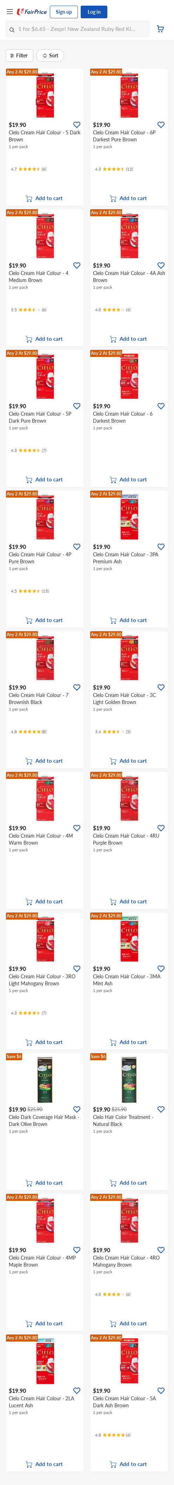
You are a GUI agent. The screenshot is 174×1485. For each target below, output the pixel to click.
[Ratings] (28, 169)
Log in (94, 12)
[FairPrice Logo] (32, 12)
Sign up (64, 12)
